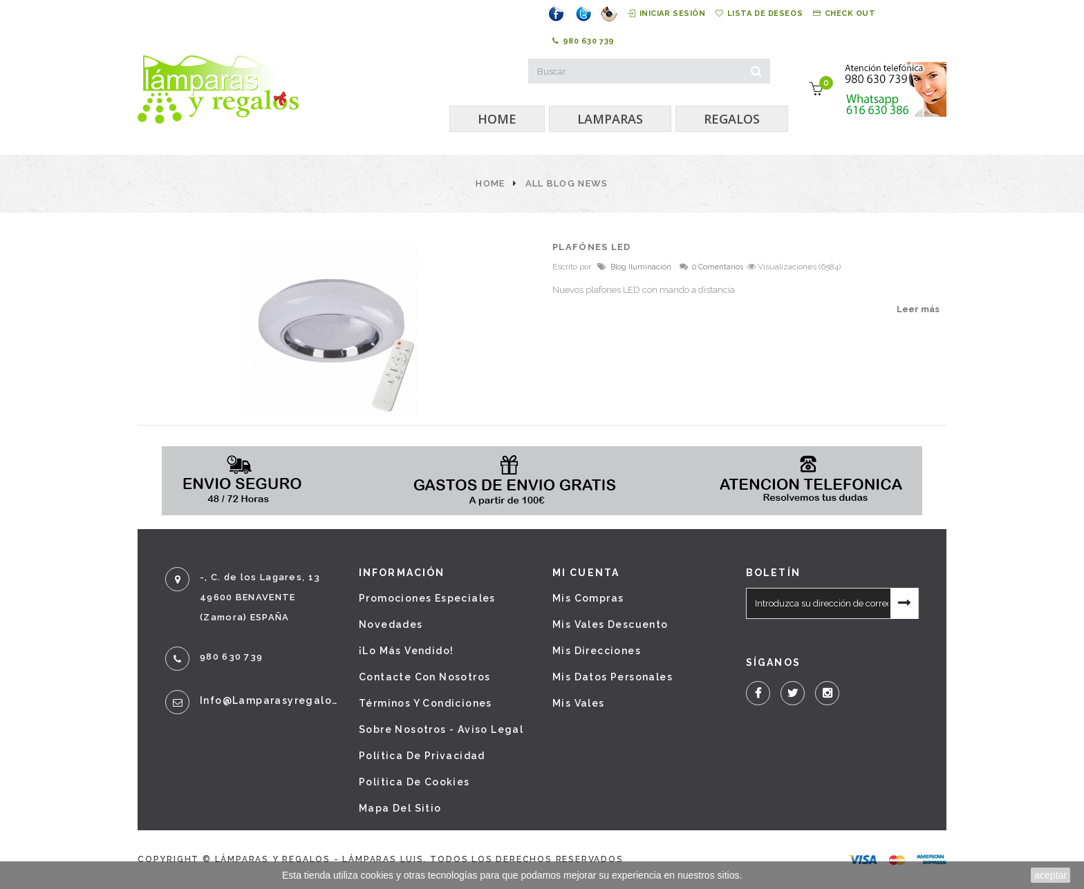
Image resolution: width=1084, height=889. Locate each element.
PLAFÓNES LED (591, 247)
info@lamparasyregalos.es (269, 700)
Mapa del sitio (400, 808)
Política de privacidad (422, 755)
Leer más (918, 309)
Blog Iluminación (640, 266)
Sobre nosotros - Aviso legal (441, 729)
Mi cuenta (585, 572)
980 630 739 (583, 41)
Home (490, 183)
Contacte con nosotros (424, 676)
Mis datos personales (612, 676)
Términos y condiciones (425, 703)
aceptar (1050, 875)
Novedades (391, 624)
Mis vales (578, 703)
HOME (497, 119)
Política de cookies (414, 781)
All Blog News (566, 183)
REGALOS (732, 119)
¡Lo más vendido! (406, 650)
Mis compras (588, 598)
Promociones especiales (427, 598)
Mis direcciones (596, 650)
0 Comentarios (717, 266)
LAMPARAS (610, 119)
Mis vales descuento (610, 624)
